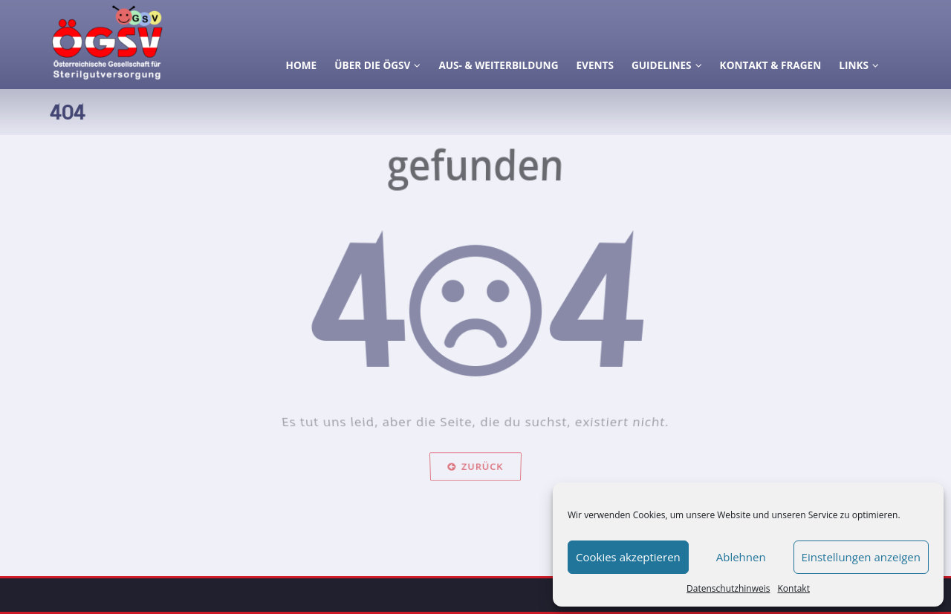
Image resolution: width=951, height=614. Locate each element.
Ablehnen (741, 556)
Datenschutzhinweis (728, 588)
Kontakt (793, 588)
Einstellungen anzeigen (861, 556)
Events (594, 65)
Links (859, 65)
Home (301, 65)
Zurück (475, 482)
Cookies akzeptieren (628, 556)
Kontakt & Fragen (771, 65)
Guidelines (667, 65)
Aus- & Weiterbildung (498, 65)
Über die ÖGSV (377, 65)
